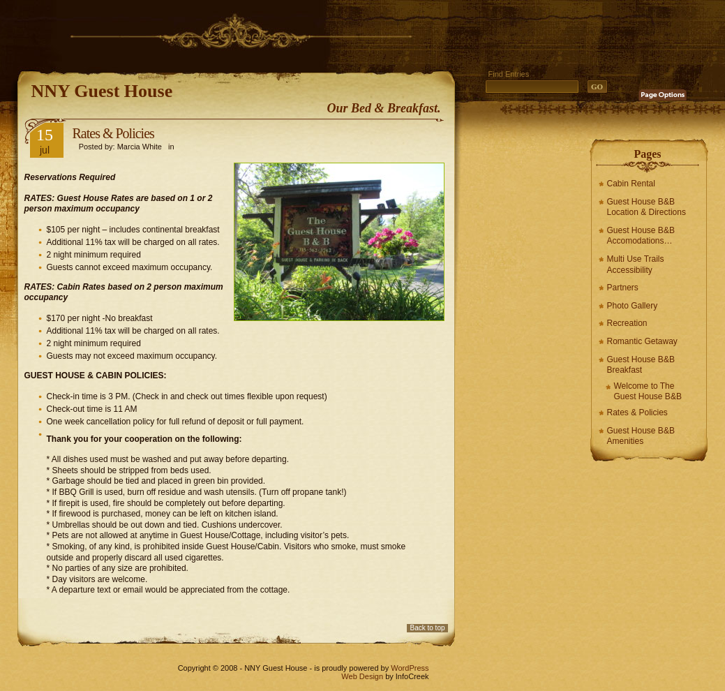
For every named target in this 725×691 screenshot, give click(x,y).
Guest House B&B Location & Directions (646, 207)
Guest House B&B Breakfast (641, 365)
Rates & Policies (637, 412)
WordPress (409, 668)
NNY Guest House (102, 91)
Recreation (627, 323)
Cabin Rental (631, 183)
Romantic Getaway (642, 341)
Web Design (362, 676)
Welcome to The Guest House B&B (648, 391)
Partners (622, 287)
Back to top (427, 628)
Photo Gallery (632, 306)
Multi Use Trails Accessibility (635, 264)
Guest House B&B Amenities (641, 436)
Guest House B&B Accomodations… (641, 235)
